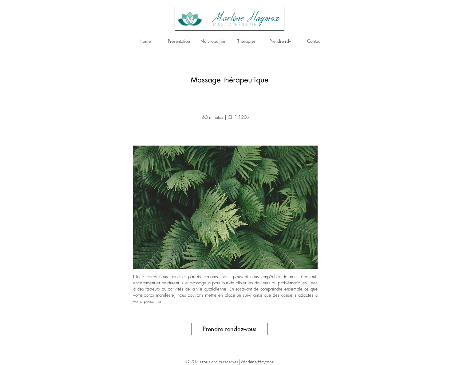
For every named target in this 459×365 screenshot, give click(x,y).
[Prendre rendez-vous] (229, 329)
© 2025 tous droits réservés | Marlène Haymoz (229, 361)
